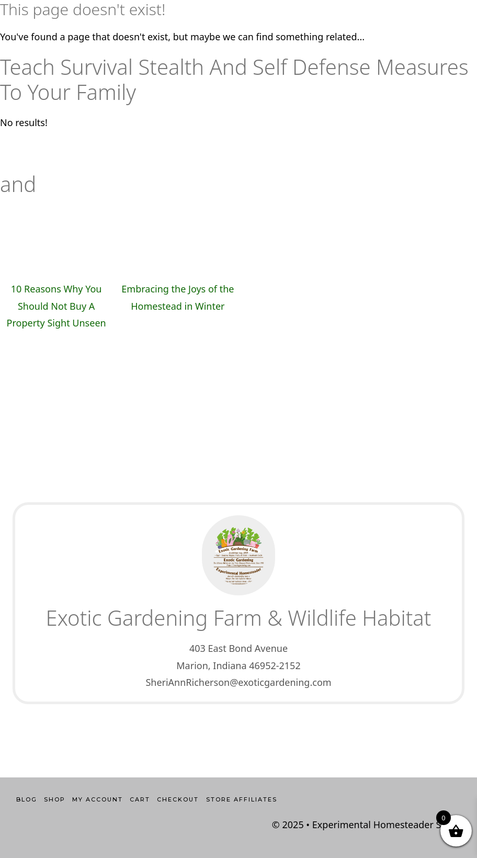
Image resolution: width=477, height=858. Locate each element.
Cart (140, 799)
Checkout (178, 799)
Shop (54, 799)
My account (97, 799)
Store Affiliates (241, 799)
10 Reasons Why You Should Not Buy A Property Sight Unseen (56, 306)
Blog (26, 799)
